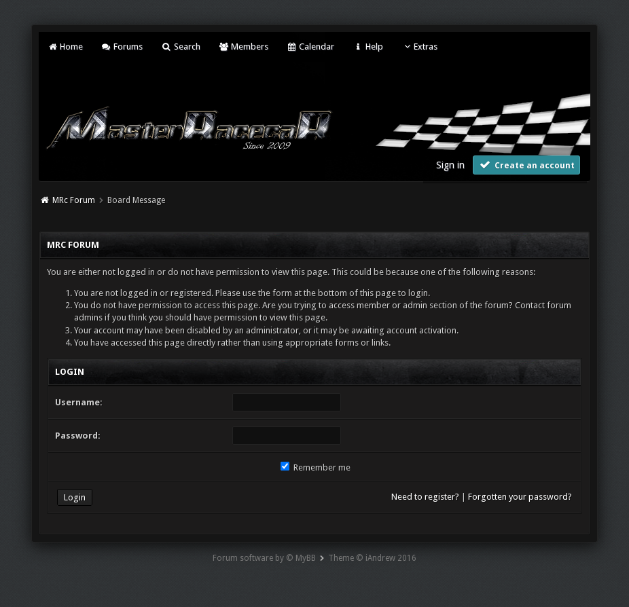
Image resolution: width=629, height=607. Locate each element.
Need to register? (425, 497)
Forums (122, 46)
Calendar (310, 46)
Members (243, 46)
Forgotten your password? (520, 497)
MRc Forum (73, 200)
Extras (419, 46)
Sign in (450, 165)
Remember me (316, 467)
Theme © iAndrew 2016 (372, 558)
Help (367, 46)
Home (64, 46)
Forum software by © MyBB (264, 558)
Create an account (526, 164)
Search (180, 46)
